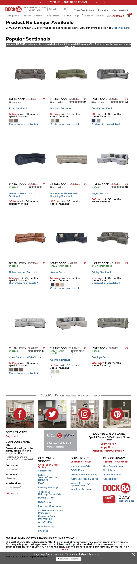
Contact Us (44, 471)
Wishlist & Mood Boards (84, 479)
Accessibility (110, 479)
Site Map (43, 531)
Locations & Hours (81, 462)
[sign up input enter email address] (20, 487)
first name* (12, 465)
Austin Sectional (59, 272)
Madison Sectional (60, 108)
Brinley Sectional (101, 272)
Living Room (13, 16)
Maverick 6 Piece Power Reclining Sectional (64, 194)
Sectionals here (120, 28)
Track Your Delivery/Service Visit (50, 493)
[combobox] (54, 9)
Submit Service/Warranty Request (48, 477)
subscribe (12, 493)
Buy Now (11, 436)
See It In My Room (81, 489)
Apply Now (107, 447)
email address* (14, 483)
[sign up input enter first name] (20, 469)
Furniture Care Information (46, 517)
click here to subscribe (68, 559)
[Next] (45, 73)
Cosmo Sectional (60, 360)
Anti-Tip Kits (45, 522)
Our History (110, 470)
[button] (40, 2)
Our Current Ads (80, 466)
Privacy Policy (46, 526)
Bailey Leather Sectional (23, 272)
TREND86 (66, 16)
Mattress (26, 16)
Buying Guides (46, 498)
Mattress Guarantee (49, 506)
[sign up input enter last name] (20, 478)
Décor (56, 16)
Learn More (107, 444)
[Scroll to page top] (68, 550)
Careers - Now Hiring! (115, 462)
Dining (47, 16)
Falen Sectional (18, 108)
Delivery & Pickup (48, 487)
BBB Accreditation (113, 466)
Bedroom (37, 16)
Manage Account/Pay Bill (107, 451)
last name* (12, 474)
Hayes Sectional (101, 193)
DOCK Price (45, 502)
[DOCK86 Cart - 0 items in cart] (128, 15)
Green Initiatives (112, 474)
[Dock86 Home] (14, 11)
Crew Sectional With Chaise (25, 357)
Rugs (76, 16)
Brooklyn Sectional (102, 357)
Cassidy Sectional (102, 108)
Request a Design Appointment (81, 484)
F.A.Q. (41, 483)
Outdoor (87, 15)
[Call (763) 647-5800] (126, 501)
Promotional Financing (84, 474)
